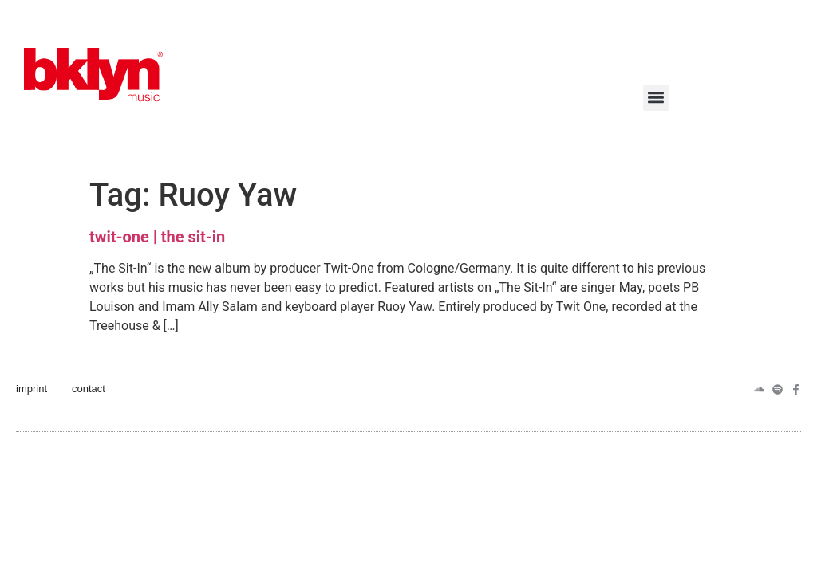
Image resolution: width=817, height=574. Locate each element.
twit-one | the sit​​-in (157, 236)
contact (88, 389)
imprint (31, 389)
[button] (656, 98)
